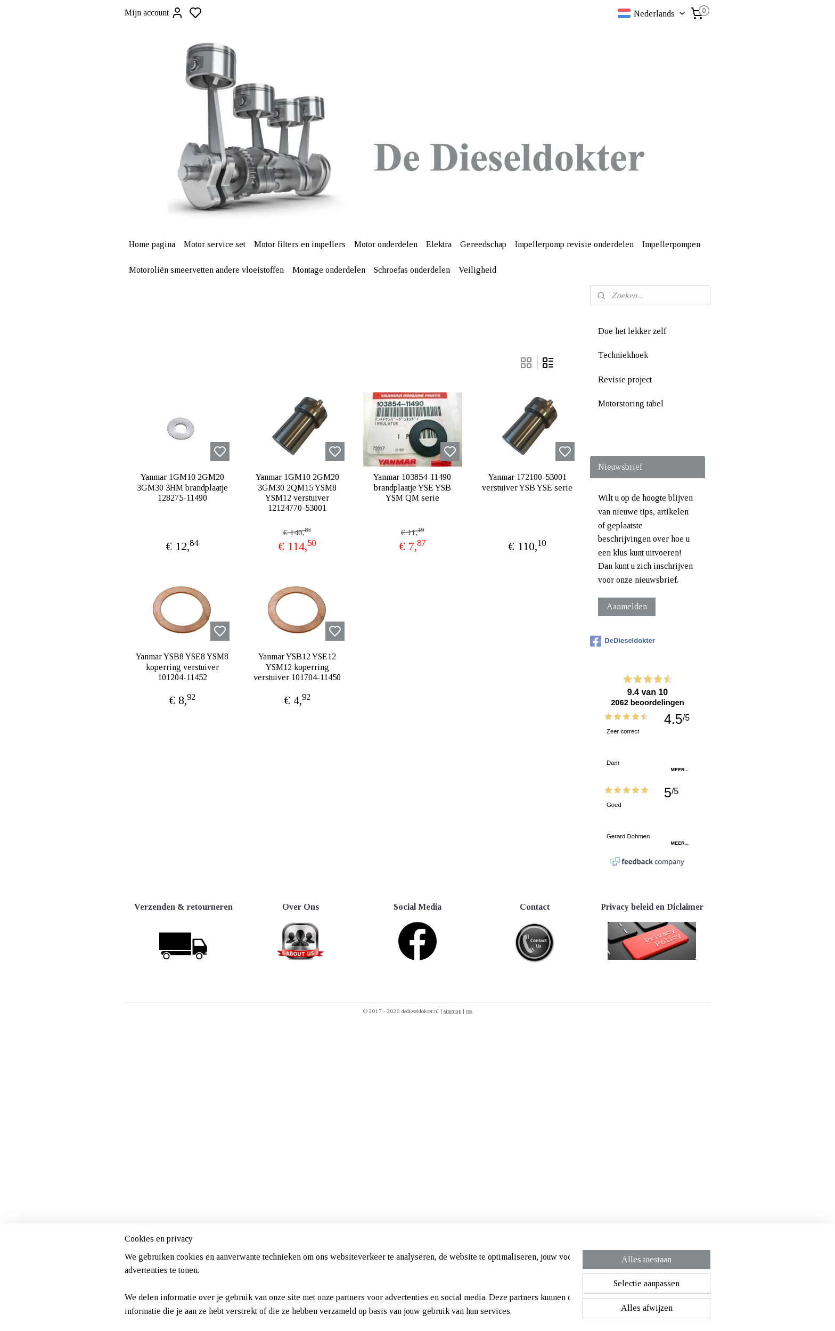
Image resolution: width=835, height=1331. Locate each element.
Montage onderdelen (328, 269)
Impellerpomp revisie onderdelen (574, 244)
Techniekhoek (623, 355)
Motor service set (214, 244)
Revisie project (625, 379)
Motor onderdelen (386, 244)
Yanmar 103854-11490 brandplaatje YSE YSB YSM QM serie (412, 487)
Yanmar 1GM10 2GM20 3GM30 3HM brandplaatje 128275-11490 (182, 487)
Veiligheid (477, 269)
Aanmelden (627, 606)
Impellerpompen (671, 244)
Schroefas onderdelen (412, 269)
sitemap (452, 1011)
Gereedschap (483, 244)
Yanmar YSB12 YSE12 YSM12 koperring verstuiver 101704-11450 (297, 666)
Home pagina (152, 244)
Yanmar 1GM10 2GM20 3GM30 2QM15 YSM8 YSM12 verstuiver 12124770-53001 (297, 492)
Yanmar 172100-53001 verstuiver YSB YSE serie (527, 482)
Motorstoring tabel (631, 403)
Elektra (439, 244)
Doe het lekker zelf (632, 331)
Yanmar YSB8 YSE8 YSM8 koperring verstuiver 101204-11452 (182, 666)
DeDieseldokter (622, 641)
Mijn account (154, 12)
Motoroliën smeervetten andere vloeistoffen (206, 269)
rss (469, 1011)
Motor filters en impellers (300, 244)
